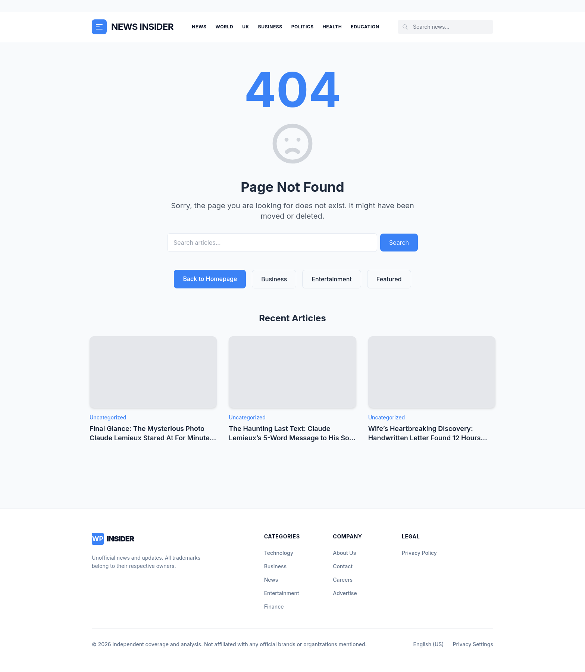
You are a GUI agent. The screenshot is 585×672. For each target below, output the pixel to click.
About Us (344, 553)
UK (245, 26)
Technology (278, 553)
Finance (274, 606)
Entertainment (331, 279)
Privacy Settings (473, 644)
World (224, 26)
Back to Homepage (210, 278)
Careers (343, 579)
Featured (389, 279)
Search (399, 242)
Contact (343, 566)
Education (365, 26)
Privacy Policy (419, 553)
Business (270, 26)
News (199, 26)
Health (332, 26)
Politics (302, 26)
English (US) (428, 644)
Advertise (345, 593)
